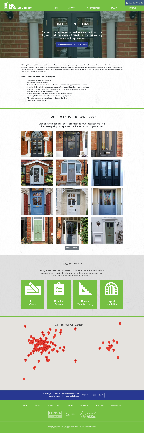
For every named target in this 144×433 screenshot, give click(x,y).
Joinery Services (93, 8)
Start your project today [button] (92, 395)
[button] (48, 348)
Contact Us (131, 8)
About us (72, 8)
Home (56, 8)
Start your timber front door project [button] (72, 45)
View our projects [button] (72, 248)
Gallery (114, 8)
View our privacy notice (91, 427)
